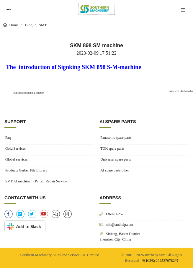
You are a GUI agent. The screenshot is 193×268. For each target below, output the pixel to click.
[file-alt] (67, 214)
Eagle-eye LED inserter (181, 90)
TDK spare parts (112, 148)
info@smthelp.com (119, 224)
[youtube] (44, 214)
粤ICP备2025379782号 (160, 260)
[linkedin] (20, 214)
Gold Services (15, 148)
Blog (28, 25)
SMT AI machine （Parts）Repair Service (36, 181)
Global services (16, 159)
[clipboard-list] (56, 214)
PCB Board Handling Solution (28, 92)
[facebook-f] (8, 214)
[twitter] (32, 214)
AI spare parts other (114, 170)
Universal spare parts (115, 159)
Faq (8, 137)
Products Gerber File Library (26, 170)
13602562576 (115, 214)
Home (13, 25)
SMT (43, 25)
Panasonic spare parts (115, 137)
